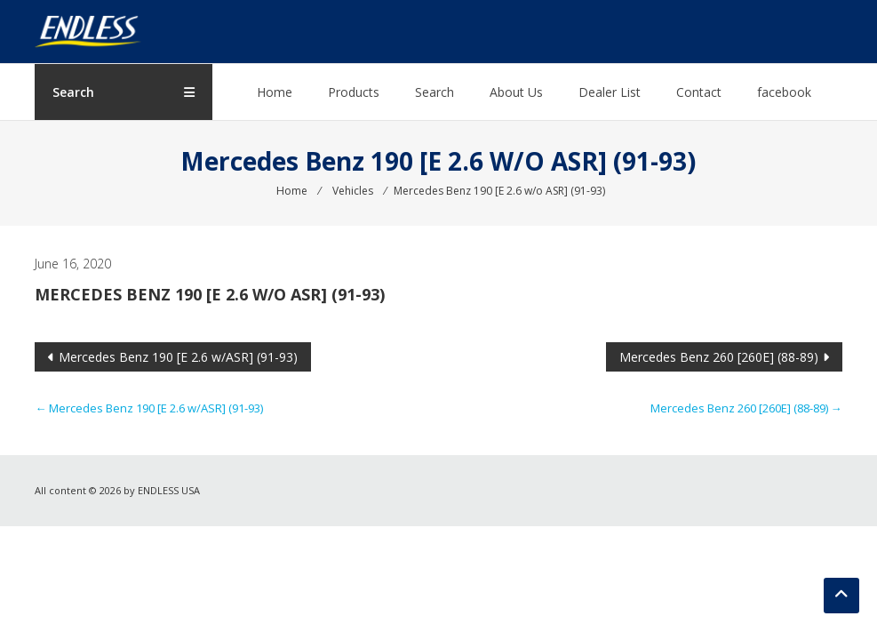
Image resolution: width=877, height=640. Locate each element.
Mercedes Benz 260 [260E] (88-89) (718, 356)
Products (353, 92)
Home (274, 92)
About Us (516, 92)
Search (434, 92)
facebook (784, 92)
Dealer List (609, 92)
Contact (699, 92)
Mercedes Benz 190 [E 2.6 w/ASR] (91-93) (178, 356)
